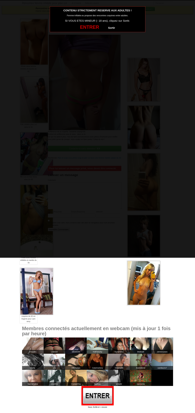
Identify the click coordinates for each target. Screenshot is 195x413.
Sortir (111, 27)
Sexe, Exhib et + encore (97, 407)
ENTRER (89, 27)
